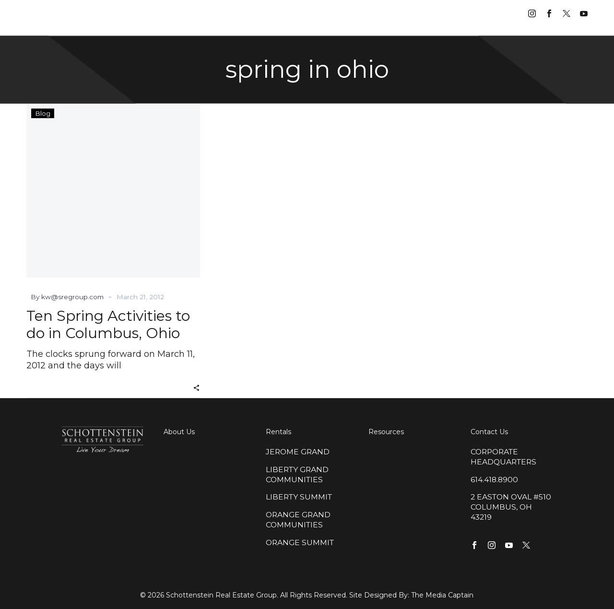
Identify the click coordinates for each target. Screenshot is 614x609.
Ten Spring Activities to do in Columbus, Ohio (108, 324)
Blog (42, 113)
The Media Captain (442, 595)
